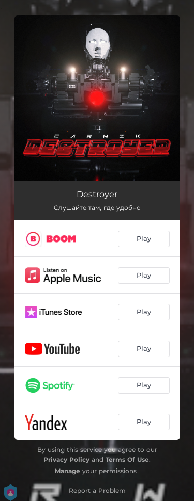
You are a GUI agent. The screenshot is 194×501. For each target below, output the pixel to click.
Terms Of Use (127, 459)
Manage (67, 471)
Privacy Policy (66, 459)
